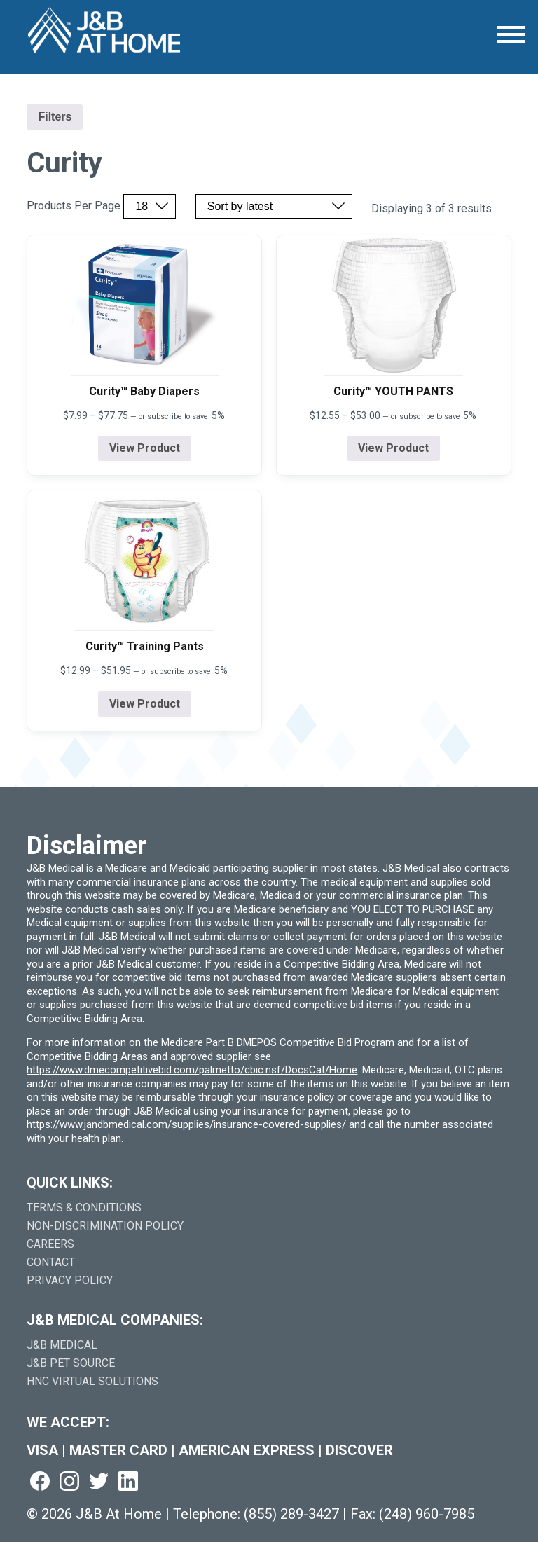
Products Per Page (73, 206)
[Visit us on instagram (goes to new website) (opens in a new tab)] (69, 1482)
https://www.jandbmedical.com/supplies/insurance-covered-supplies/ (186, 1124)
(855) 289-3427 (291, 1514)
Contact (51, 1262)
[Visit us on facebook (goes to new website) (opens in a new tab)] (40, 1482)
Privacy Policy (70, 1280)
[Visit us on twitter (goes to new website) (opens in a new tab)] (98, 1482)
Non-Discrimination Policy (105, 1225)
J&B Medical (62, 1344)
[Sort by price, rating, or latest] (273, 206)
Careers (50, 1244)
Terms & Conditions (84, 1207)
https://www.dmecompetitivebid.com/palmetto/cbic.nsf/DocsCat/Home (192, 1069)
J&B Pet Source (71, 1363)
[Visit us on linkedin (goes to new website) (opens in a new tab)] (128, 1482)
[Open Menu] (510, 35)
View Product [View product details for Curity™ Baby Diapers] (144, 448)
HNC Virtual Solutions (92, 1381)
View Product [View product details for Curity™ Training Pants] (144, 703)
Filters (54, 117)
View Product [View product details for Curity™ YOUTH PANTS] (393, 448)
